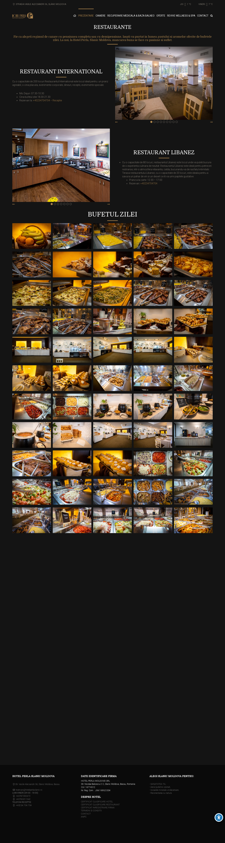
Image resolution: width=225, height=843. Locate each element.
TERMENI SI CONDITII (91, 810)
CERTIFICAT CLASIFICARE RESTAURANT (100, 804)
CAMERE (100, 15)
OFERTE (160, 15)
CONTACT (202, 15)
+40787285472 (23, 796)
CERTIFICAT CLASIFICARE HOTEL (97, 801)
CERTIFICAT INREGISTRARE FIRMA (98, 807)
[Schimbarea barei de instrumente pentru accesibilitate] (219, 817)
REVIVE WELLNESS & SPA (181, 15)
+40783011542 (23, 799)
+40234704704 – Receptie (47, 100)
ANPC (83, 817)
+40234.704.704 (24, 805)
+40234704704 (148, 183)
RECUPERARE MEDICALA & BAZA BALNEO (131, 15)
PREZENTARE (86, 15)
